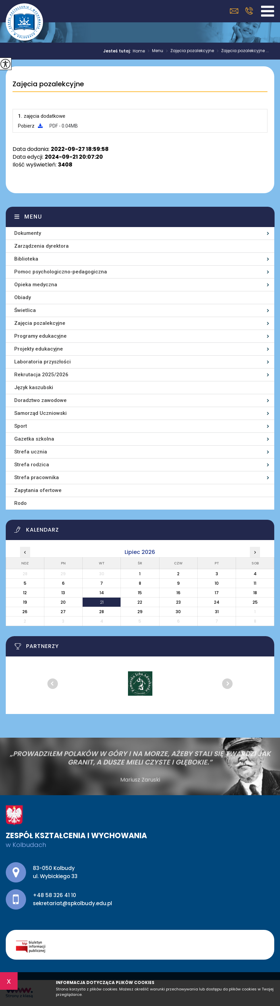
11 (255, 583)
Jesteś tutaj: (118, 51)
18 (255, 593)
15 (140, 593)
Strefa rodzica (31, 465)
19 (25, 602)
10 (217, 583)
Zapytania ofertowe (38, 490)
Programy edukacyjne (40, 336)
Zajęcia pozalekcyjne (188, 51)
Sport (20, 426)
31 (217, 611)
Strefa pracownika (36, 477)
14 (102, 593)
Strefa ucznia (30, 452)
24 (216, 602)
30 (178, 611)
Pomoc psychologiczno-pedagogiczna (60, 272)
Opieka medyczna (35, 285)
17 (217, 593)
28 (101, 611)
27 (63, 611)
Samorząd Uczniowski (40, 413)
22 (139, 602)
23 (178, 602)
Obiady (22, 297)
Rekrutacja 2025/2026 (41, 375)
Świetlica (25, 310)
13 (63, 593)
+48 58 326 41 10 (249, 11)
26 (24, 611)
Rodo (20, 503)
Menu (154, 51)
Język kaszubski (33, 387)
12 (25, 593)
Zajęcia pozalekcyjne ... (241, 51)
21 (102, 602)
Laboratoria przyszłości (42, 362)
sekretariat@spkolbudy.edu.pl (234, 11)
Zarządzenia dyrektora (41, 246)
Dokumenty (27, 233)
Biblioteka (26, 259)
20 (63, 602)
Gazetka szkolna (34, 439)
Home (139, 51)
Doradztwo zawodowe (40, 400)
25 (255, 602)
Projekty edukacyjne (38, 349)
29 (140, 611)
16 (178, 593)
